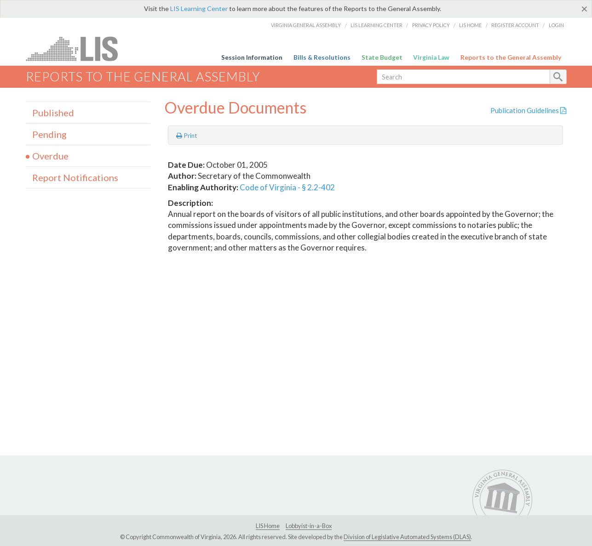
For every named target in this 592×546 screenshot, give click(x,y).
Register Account (515, 25)
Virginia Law (431, 57)
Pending (49, 134)
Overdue (50, 155)
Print (186, 135)
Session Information (251, 57)
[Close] (584, 9)
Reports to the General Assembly (510, 57)
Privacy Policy (431, 25)
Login (556, 25)
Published (53, 112)
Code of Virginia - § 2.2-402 (287, 187)
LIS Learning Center (199, 8)
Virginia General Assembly (306, 25)
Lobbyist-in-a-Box (309, 525)
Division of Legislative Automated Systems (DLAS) (407, 536)
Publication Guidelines (528, 110)
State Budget (382, 57)
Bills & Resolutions (322, 57)
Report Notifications (75, 177)
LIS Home (470, 25)
